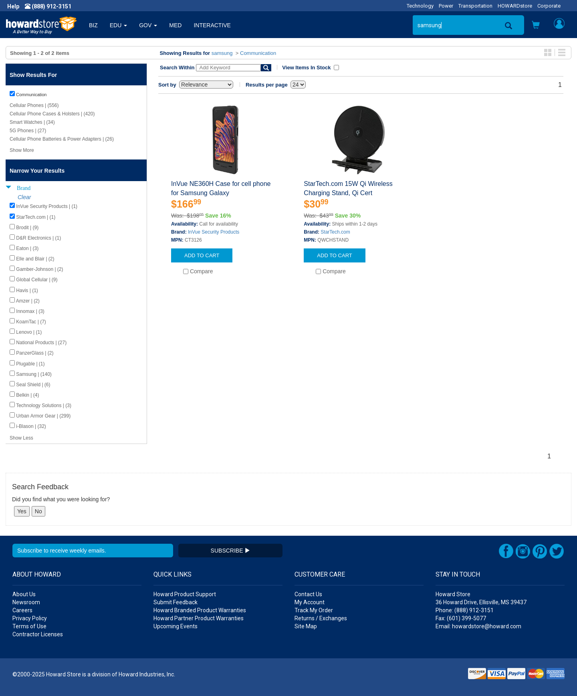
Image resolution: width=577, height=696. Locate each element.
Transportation (475, 6)
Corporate (549, 6)
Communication (258, 53)
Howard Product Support (184, 594)
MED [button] (175, 25)
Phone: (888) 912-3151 (465, 610)
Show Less (21, 438)
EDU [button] (118, 25)
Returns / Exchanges (321, 618)
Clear (24, 197)
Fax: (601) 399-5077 (461, 618)
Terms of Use (29, 626)
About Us (24, 594)
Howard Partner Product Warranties (198, 618)
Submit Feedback (175, 602)
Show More (22, 150)
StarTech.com (335, 232)
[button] (536, 25)
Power (446, 6)
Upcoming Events (175, 626)
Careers (22, 610)
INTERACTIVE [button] (212, 25)
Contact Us (308, 594)
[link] (447, 676)
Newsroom (26, 602)
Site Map (306, 626)
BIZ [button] (93, 25)
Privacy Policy (29, 618)
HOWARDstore (515, 6)
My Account (310, 602)
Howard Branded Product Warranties (199, 610)
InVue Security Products (213, 232)
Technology (420, 6)
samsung (222, 53)
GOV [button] (148, 25)
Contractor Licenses (37, 634)
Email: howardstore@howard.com (478, 626)
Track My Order (314, 610)
